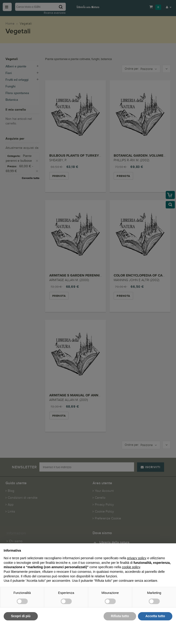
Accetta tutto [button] (155, 616)
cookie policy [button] (131, 567)
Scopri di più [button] (20, 616)
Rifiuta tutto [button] (120, 616)
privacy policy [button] (136, 558)
